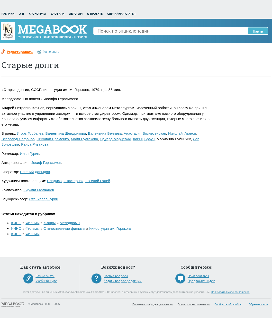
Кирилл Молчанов (39, 190)
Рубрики (8, 14)
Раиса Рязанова (34, 144)
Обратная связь (258, 304)
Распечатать (51, 52)
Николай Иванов (182, 133)
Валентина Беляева (105, 133)
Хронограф (37, 14)
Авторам (75, 14)
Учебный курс (46, 281)
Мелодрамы (70, 223)
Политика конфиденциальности (152, 304)
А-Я (21, 14)
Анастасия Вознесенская (145, 133)
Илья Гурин (29, 153)
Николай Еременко (52, 139)
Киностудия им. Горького (110, 228)
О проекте (95, 14)
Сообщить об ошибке (228, 304)
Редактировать (20, 51)
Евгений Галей (97, 181)
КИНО (16, 223)
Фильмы (32, 223)
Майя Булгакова (84, 139)
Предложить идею (201, 281)
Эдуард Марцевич (115, 139)
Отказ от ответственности (194, 304)
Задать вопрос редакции (123, 281)
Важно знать (45, 276)
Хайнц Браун (144, 139)
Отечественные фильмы (64, 228)
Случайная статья (121, 14)
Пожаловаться (198, 276)
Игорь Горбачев (30, 133)
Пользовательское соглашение (230, 292)
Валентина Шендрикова (65, 133)
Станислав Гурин (43, 199)
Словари (57, 14)
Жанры (50, 223)
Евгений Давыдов (35, 172)
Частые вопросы (116, 276)
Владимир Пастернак (65, 181)
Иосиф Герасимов (45, 162)
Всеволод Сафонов (18, 139)
